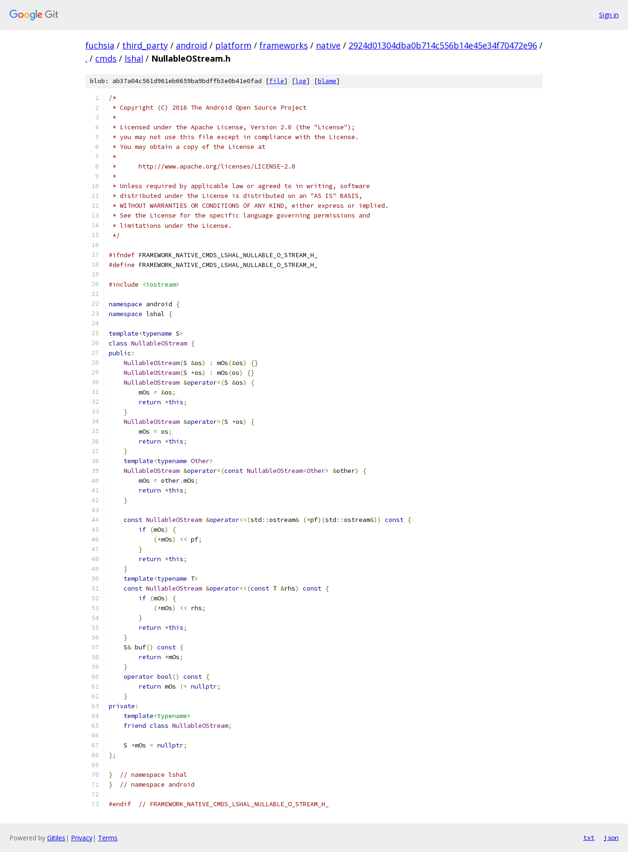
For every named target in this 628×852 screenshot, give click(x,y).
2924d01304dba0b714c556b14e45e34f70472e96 (443, 45)
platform (233, 45)
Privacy (81, 837)
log (301, 81)
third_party (145, 45)
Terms (108, 837)
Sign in (609, 14)
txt (588, 837)
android (191, 45)
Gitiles (56, 837)
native (328, 45)
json (611, 837)
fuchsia (99, 45)
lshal (134, 58)
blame (327, 81)
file (276, 81)
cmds (106, 58)
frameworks (283, 45)
